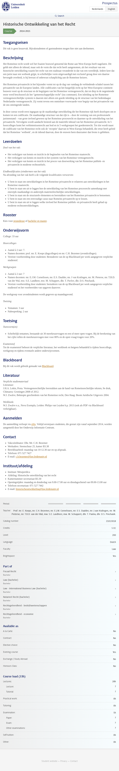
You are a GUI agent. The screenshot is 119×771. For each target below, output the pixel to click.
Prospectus (109, 3)
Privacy (63, 761)
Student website (49, 761)
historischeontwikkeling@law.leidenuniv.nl (37, 489)
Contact (74, 761)
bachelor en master (37, 221)
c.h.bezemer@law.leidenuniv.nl (31, 456)
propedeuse (19, 221)
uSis (33, 424)
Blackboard (47, 366)
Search (61, 15)
